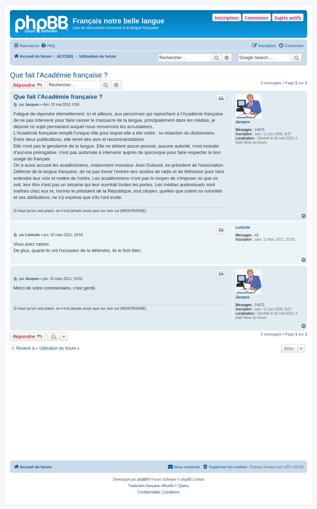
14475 (260, 130)
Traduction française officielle (151, 486)
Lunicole (243, 227)
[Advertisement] (158, 407)
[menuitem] (48, 45)
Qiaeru (183, 486)
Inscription (226, 18)
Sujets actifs (287, 18)
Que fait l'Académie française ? (59, 75)
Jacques (243, 122)
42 (257, 235)
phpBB (142, 479)
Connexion (256, 18)
